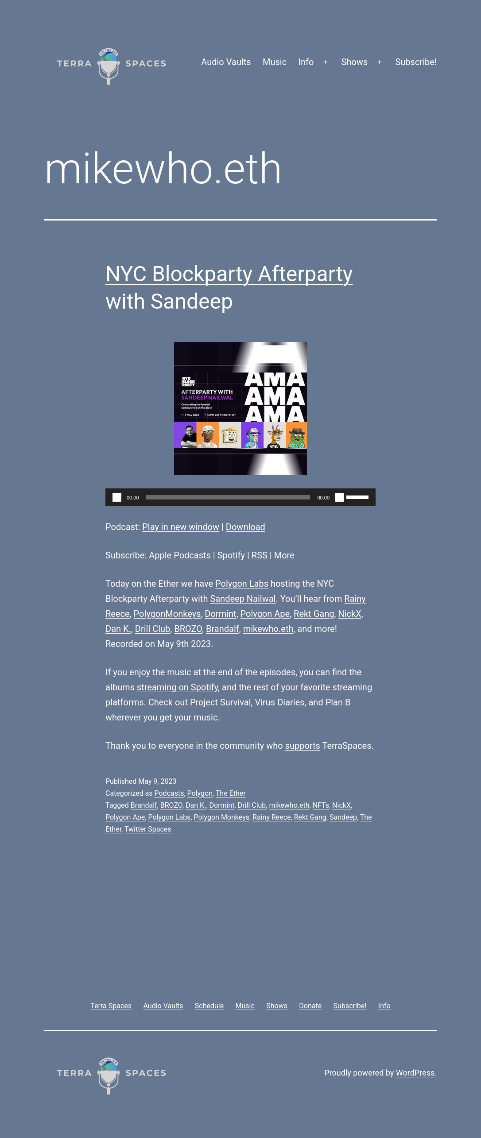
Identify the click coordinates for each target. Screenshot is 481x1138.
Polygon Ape (265, 613)
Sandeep (343, 817)
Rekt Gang (314, 613)
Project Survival (220, 702)
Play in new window (180, 527)
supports (302, 745)
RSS (260, 555)
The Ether (231, 793)
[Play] (116, 497)
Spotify (231, 555)
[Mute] (339, 497)
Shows (354, 62)
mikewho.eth (268, 628)
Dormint (220, 613)
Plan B (338, 702)
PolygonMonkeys (167, 613)
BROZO (188, 628)
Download (245, 527)
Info (306, 62)
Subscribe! (416, 62)
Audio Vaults (226, 62)
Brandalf (222, 628)
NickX (349, 613)
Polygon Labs (241, 583)
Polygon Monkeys (221, 817)
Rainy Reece (271, 817)
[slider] (228, 497)
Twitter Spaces (147, 829)
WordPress (415, 1072)
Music (275, 62)
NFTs (321, 805)
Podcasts (169, 793)
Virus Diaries (279, 702)
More (284, 555)
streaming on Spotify (177, 687)
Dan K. (118, 628)
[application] (240, 497)
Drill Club (153, 628)
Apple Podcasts (180, 555)
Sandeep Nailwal (242, 598)
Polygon (200, 793)
